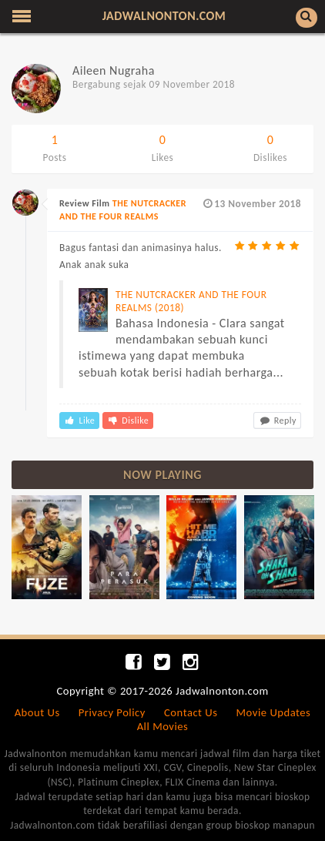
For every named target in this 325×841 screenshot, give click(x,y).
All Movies (163, 726)
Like (79, 420)
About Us (37, 712)
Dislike (128, 420)
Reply (277, 420)
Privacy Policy (112, 712)
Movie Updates (273, 712)
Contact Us (190, 712)
